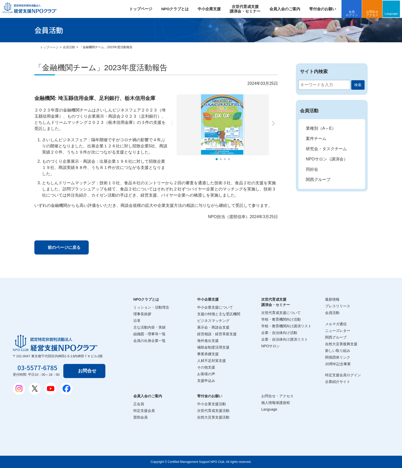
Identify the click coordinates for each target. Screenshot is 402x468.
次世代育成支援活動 (213, 411)
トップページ (141, 9)
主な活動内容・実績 (149, 327)
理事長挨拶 (142, 314)
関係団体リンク (337, 357)
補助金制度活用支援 (213, 347)
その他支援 (206, 367)
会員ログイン (353, 13)
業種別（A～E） (321, 128)
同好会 (312, 169)
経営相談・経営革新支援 (217, 334)
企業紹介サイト (337, 382)
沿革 (136, 321)
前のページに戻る (64, 247)
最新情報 (332, 299)
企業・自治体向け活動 (279, 333)
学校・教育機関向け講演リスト (286, 326)
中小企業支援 (210, 9)
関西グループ (318, 179)
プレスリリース (337, 306)
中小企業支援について (215, 307)
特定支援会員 (144, 411)
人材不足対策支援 (211, 361)
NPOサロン (270, 346)
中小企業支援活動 (211, 404)
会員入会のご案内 (286, 9)
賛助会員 (140, 417)
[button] (217, 159)
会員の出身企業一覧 (149, 341)
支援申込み (206, 381)
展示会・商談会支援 (213, 327)
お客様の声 (206, 374)
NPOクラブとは (176, 9)
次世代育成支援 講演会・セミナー (246, 8)
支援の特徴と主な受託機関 (218, 314)
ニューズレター (337, 331)
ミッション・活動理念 (151, 307)
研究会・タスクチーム (326, 149)
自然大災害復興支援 (341, 344)
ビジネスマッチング (213, 321)
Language (393, 13)
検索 (357, 85)
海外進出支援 (208, 341)
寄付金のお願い (323, 9)
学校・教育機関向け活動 (281, 319)
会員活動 (69, 47)
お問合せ (88, 370)
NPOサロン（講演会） (327, 159)
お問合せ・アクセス (277, 396)
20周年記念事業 (338, 364)
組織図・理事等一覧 (149, 334)
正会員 (138, 404)
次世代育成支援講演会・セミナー (275, 302)
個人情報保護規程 (275, 403)
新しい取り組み (337, 351)
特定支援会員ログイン (343, 375)
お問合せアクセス (373, 13)
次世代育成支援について (281, 313)
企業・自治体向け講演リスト (284, 339)
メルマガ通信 (336, 324)
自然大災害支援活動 (213, 417)
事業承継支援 (208, 354)
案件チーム (316, 138)
